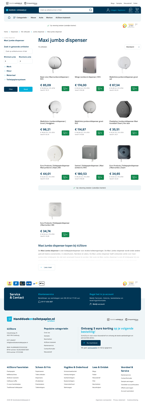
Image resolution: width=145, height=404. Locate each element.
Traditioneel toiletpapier (14, 387)
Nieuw (33, 17)
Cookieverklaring (132, 400)
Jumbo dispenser (38, 32)
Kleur (9, 71)
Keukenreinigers (69, 381)
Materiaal (11, 75)
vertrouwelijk (92, 348)
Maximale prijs (25, 57)
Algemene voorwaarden (103, 400)
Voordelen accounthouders (130, 384)
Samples (119, 3)
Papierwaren (39, 371)
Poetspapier (11, 371)
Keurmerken (48, 339)
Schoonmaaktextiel (70, 371)
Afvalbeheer (39, 381)
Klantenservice (46, 294)
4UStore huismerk (63, 17)
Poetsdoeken (39, 384)
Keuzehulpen (96, 387)
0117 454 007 (47, 301)
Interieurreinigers (69, 374)
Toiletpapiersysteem (16, 79)
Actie (41, 17)
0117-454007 (11, 340)
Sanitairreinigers (69, 378)
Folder (135, 3)
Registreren (121, 10)
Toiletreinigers (40, 387)
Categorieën (22, 18)
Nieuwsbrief (128, 3)
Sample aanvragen (127, 381)
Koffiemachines (12, 374)
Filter (11, 89)
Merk (9, 66)
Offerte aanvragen (127, 388)
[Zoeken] (90, 10)
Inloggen (114, 10)
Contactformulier (49, 349)
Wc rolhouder (25, 32)
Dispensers (14, 32)
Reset (26, 89)
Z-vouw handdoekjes (14, 384)
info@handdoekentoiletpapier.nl (17, 342)
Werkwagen (68, 387)
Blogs (112, 3)
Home (6, 32)
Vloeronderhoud (69, 384)
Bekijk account (99, 304)
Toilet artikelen (40, 374)
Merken (49, 17)
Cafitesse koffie (12, 381)
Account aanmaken (127, 391)
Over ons (47, 332)
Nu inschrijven (92, 343)
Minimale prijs (10, 57)
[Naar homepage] (9, 17)
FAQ (93, 381)
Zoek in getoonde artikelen (16, 47)
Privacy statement (119, 400)
